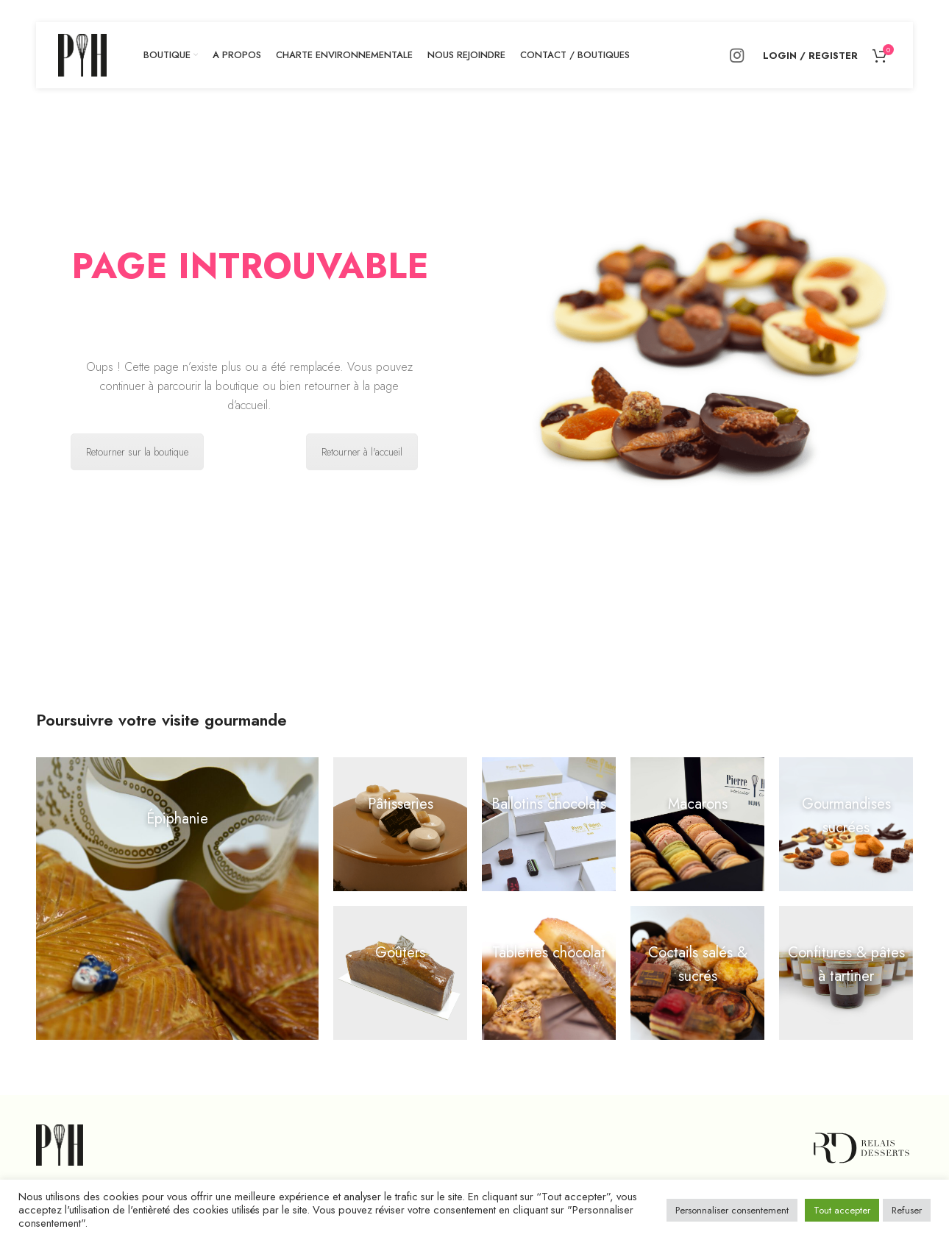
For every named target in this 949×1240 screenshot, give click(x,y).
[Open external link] (177, 898)
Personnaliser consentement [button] (732, 1210)
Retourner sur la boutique (137, 451)
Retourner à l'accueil (361, 451)
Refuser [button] (907, 1210)
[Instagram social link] (736, 55)
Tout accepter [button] (842, 1210)
